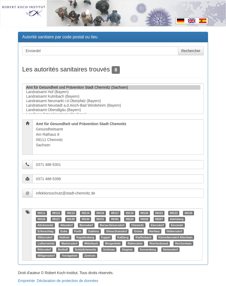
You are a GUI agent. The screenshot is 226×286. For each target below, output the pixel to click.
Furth (77, 231)
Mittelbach (91, 243)
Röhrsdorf (44, 249)
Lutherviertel (45, 243)
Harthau (154, 231)
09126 (41, 219)
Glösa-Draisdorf (116, 231)
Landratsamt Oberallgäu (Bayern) (113, 110)
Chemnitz (137, 225)
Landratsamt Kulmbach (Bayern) (113, 96)
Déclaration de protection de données (67, 281)
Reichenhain (183, 243)
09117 (115, 213)
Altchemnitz (45, 225)
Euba (63, 231)
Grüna (138, 231)
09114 (85, 213)
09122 (159, 213)
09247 (159, 219)
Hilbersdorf (44, 237)
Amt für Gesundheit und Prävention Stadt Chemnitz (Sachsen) (113, 87)
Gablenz (93, 231)
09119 (129, 213)
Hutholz (64, 237)
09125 (188, 213)
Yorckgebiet (69, 255)
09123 (173, 213)
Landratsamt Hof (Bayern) (113, 92)
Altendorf (66, 225)
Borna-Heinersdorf (112, 225)
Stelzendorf (170, 249)
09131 (100, 219)
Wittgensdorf (46, 255)
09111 (41, 213)
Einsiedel (177, 225)
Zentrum (89, 255)
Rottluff (63, 249)
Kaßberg (123, 237)
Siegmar (127, 249)
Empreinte (26, 281)
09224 (129, 219)
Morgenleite (113, 243)
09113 (71, 213)
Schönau (109, 249)
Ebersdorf (157, 225)
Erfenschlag (45, 231)
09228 (144, 219)
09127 (56, 219)
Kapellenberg (85, 237)
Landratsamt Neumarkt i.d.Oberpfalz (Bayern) (113, 101)
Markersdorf (69, 243)
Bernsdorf (86, 225)
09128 (71, 219)
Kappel (105, 237)
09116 (100, 213)
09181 (115, 219)
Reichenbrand (159, 243)
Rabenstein (135, 243)
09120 (144, 213)
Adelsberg (176, 219)
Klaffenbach (143, 237)
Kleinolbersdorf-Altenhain (175, 237)
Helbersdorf (174, 231)
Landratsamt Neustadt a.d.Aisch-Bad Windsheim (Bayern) (113, 105)
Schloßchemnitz (85, 249)
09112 (56, 213)
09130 (85, 219)
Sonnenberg (148, 249)
